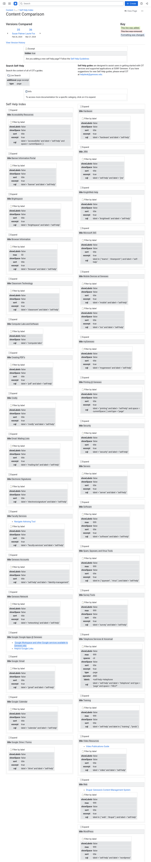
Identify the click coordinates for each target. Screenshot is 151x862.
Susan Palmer (18, 33)
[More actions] (142, 11)
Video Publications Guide (97, 746)
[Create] (131, 3)
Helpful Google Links (23, 648)
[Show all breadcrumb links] (16, 10)
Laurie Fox (30, 33)
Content (9, 10)
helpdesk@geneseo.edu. (91, 74)
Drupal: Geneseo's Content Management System (108, 790)
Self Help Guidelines (80, 59)
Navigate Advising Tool (24, 521)
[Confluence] (15, 3)
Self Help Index (26, 10)
